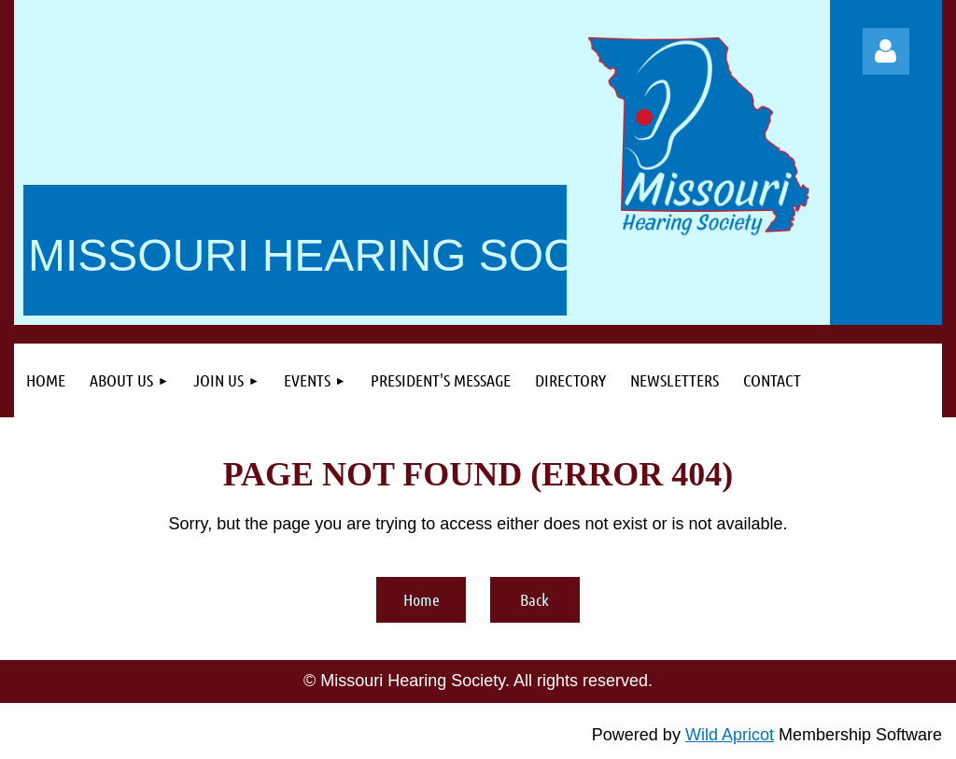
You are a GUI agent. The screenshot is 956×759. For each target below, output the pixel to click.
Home (421, 599)
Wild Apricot (729, 734)
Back (534, 599)
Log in (886, 51)
